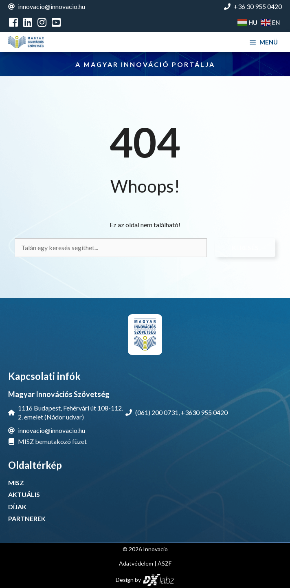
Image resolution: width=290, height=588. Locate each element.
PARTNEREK (27, 518)
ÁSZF (164, 563)
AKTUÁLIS (24, 494)
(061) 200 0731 (156, 412)
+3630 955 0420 (204, 412)
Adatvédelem (136, 563)
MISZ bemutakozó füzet (52, 441)
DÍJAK (17, 506)
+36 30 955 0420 (258, 6)
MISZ (16, 482)
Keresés (245, 247)
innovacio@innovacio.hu (51, 6)
